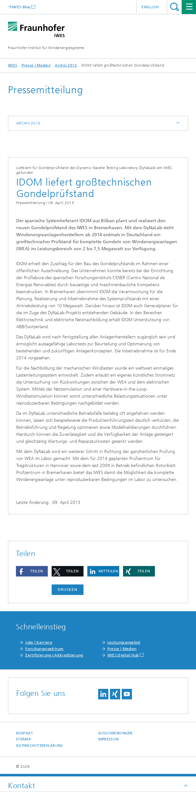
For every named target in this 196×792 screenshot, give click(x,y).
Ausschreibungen (115, 733)
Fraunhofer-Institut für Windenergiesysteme (46, 48)
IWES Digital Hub (123, 655)
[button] (32, 571)
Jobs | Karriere (38, 642)
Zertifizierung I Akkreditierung (54, 655)
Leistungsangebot (124, 642)
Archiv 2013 (66, 65)
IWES (12, 65)
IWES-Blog (21, 7)
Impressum (108, 739)
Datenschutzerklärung (39, 746)
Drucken (67, 589)
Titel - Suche (174, 7)
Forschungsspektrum (44, 649)
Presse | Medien (36, 65)
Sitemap (23, 739)
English (150, 7)
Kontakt (24, 733)
